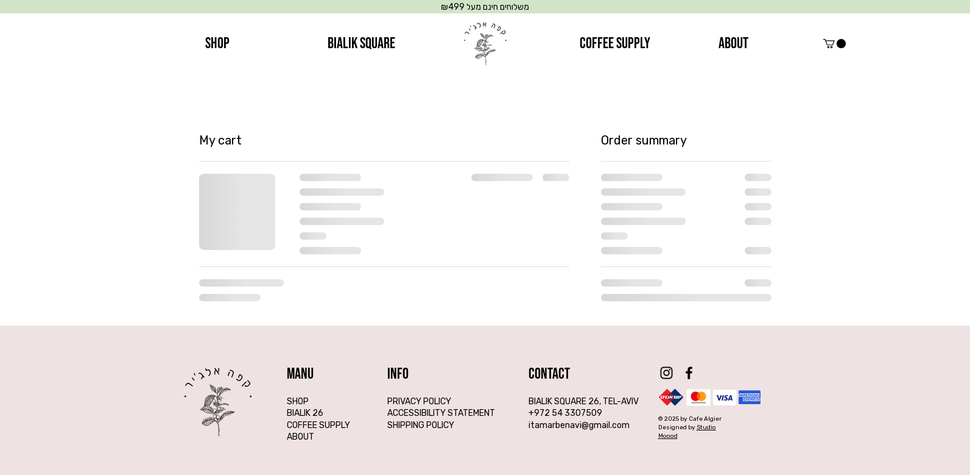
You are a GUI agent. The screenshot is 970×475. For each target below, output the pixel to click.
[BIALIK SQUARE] (361, 44)
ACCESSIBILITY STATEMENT (441, 413)
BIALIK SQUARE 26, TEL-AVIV (584, 401)
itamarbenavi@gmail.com (579, 425)
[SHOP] (217, 44)
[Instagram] (666, 373)
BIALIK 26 (305, 413)
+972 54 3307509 (565, 413)
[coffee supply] (615, 44)
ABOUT (300, 437)
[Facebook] (689, 373)
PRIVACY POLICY (419, 401)
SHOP (298, 401)
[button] (834, 43)
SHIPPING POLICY (420, 425)
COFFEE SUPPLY (318, 425)
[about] (733, 44)
